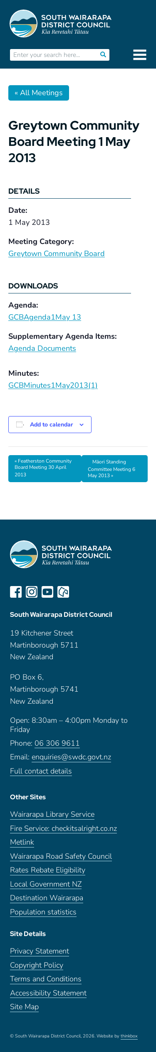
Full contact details (41, 771)
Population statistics (43, 912)
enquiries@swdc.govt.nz (71, 757)
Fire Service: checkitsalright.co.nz (63, 828)
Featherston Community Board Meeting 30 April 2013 (43, 468)
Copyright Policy (36, 965)
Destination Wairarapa (46, 898)
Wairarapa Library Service (52, 814)
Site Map (24, 1007)
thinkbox (129, 1036)
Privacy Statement (39, 951)
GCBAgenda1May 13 (44, 317)
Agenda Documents (42, 348)
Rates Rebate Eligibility (47, 870)
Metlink (22, 842)
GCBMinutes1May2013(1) (53, 385)
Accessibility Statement (48, 993)
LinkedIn (79, 592)
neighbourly (63, 592)
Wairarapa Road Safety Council (61, 856)
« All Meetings (39, 93)
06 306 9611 (57, 743)
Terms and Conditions (46, 979)
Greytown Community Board (56, 254)
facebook (16, 592)
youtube (47, 592)
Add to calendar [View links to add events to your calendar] (51, 425)
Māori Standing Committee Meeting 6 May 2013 (111, 468)
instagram (31, 592)
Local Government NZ (46, 884)
